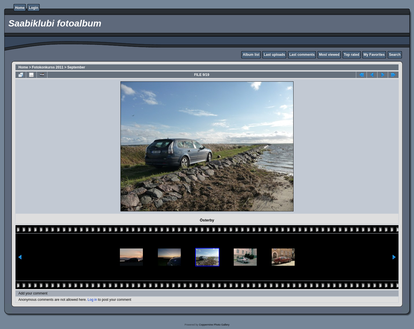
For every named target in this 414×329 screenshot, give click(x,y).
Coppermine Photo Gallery (214, 324)
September (76, 67)
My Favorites (374, 55)
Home (19, 8)
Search (394, 55)
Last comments (302, 55)
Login (33, 8)
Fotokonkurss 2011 (47, 67)
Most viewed (329, 55)
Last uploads (274, 55)
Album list (251, 55)
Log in (92, 300)
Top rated (351, 55)
